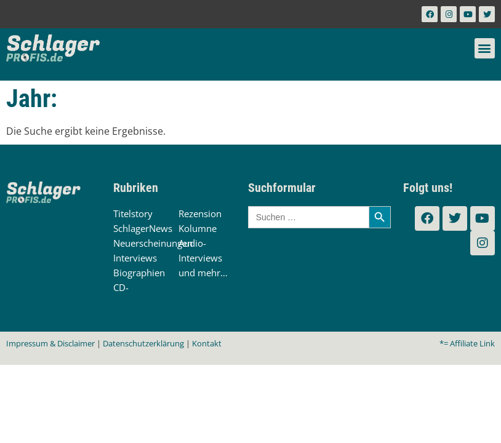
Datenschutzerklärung (143, 343)
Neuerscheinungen (153, 243)
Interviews (135, 258)
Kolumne (197, 228)
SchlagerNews (142, 228)
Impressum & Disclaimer (50, 343)
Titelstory (133, 213)
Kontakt (207, 343)
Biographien (139, 272)
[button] (485, 48)
